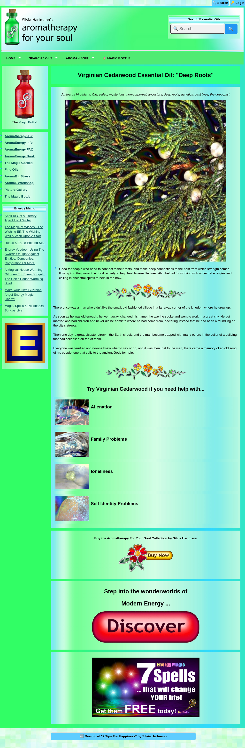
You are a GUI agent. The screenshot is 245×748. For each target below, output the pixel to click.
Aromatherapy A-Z (19, 136)
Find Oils (11, 169)
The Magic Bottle (18, 196)
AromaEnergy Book (20, 156)
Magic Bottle (27, 122)
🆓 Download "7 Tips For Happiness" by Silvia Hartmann (123, 736)
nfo (30, 142)
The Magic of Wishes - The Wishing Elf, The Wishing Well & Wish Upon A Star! (24, 231)
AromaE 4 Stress (18, 176)
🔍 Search (220, 3)
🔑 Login (237, 3)
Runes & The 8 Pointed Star (25, 243)
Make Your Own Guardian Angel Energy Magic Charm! (23, 294)
